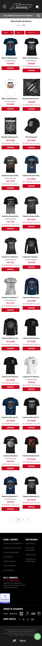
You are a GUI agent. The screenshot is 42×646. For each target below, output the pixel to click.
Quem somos (30, 543)
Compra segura (9, 561)
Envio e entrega (9, 566)
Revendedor (8, 557)
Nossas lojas (31, 555)
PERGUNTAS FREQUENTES (12, 548)
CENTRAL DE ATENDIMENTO (13, 543)
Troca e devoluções (11, 552)
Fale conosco (8, 570)
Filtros (9, 33)
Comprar (10, 68)
